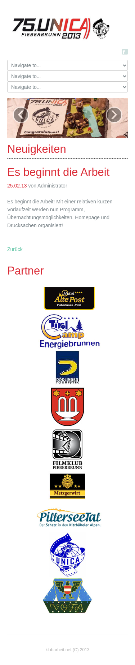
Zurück (15, 249)
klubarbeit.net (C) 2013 (67, 649)
